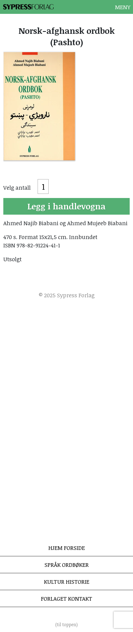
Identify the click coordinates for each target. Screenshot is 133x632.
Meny (122, 7)
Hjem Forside (66, 548)
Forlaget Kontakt (66, 598)
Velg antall (17, 187)
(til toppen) (66, 624)
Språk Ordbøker (67, 564)
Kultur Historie (66, 581)
